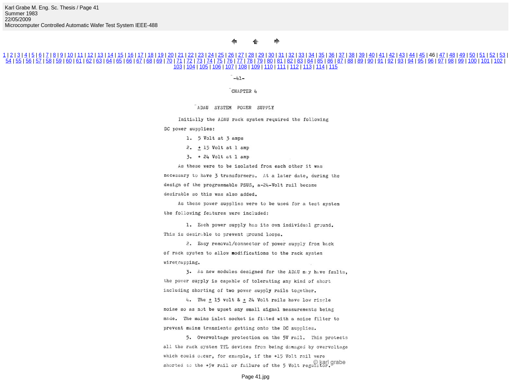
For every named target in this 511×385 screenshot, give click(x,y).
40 (372, 55)
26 (231, 55)
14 (110, 55)
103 (177, 66)
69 (159, 61)
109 (255, 66)
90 (370, 61)
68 (149, 61)
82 (290, 61)
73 (199, 61)
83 (300, 61)
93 (400, 61)
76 (230, 61)
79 (260, 61)
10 (70, 55)
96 (431, 61)
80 (270, 61)
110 (268, 66)
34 (311, 55)
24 (211, 55)
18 (150, 55)
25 (221, 55)
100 (472, 61)
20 (171, 55)
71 (179, 61)
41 (382, 55)
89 (360, 61)
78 (250, 61)
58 (49, 61)
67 (139, 61)
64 (109, 61)
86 (330, 61)
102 (498, 61)
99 (461, 61)
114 (320, 66)
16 (131, 55)
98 (451, 61)
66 (129, 61)
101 (485, 61)
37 (341, 55)
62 (89, 61)
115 (333, 66)
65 (119, 61)
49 (462, 55)
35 (322, 55)
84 (310, 61)
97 (441, 61)
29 (261, 55)
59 (59, 61)
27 (241, 55)
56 (29, 61)
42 (392, 55)
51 (482, 55)
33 (301, 55)
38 (352, 55)
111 (281, 66)
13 (100, 55)
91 (380, 61)
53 (502, 55)
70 (169, 61)
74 (209, 61)
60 (69, 61)
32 (291, 55)
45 (422, 55)
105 (203, 66)
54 (8, 61)
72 (189, 61)
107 (229, 66)
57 (39, 61)
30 (271, 55)
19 (161, 55)
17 (140, 55)
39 (362, 55)
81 (280, 61)
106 (216, 66)
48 (452, 55)
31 (281, 55)
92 (390, 61)
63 (99, 61)
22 (191, 55)
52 (492, 55)
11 (80, 55)
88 (350, 61)
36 (331, 55)
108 (242, 66)
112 (294, 66)
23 (201, 55)
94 (411, 61)
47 (442, 55)
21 (181, 55)
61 (79, 61)
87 (340, 61)
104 (190, 66)
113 (307, 66)
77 (240, 61)
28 (251, 55)
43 (402, 55)
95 (421, 61)
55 (19, 61)
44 (412, 55)
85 (320, 61)
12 (90, 55)
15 (121, 55)
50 (472, 55)
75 (220, 61)
